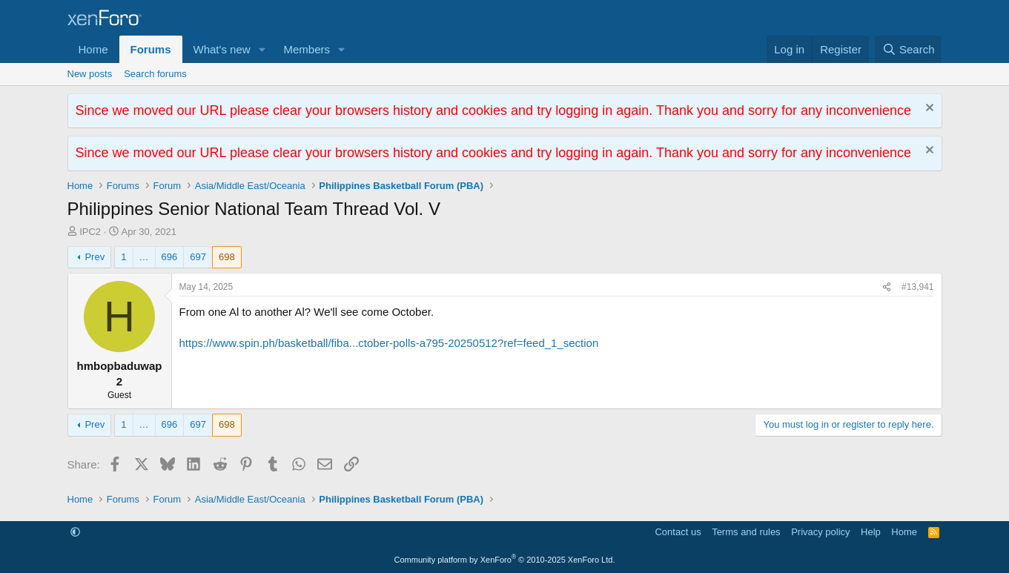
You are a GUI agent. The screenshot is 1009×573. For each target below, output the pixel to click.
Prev (95, 256)
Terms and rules (746, 531)
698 (227, 256)
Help (871, 531)
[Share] (886, 287)
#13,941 (917, 287)
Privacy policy (820, 531)
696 (170, 256)
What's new (222, 49)
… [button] (144, 256)
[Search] (908, 49)
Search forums (155, 73)
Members (306, 49)
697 (198, 256)
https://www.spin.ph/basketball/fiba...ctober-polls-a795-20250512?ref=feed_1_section (389, 343)
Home (93, 49)
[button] (261, 49)
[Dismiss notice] (928, 109)
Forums (150, 49)
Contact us (678, 531)
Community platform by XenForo (504, 559)
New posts (90, 73)
